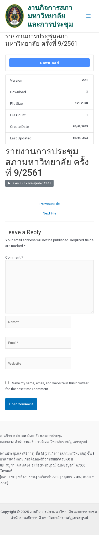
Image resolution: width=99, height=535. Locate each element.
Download (49, 63)
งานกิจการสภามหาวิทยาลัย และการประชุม (50, 16)
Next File (49, 213)
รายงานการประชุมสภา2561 (29, 183)
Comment (14, 257)
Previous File (50, 204)
